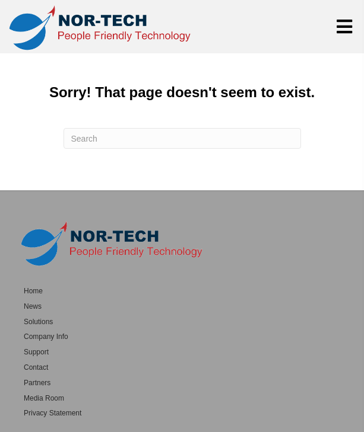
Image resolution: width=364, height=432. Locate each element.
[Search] (182, 138)
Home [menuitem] (33, 291)
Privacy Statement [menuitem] (52, 413)
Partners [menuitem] (37, 383)
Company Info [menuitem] (46, 336)
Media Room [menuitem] (44, 398)
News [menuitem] (33, 306)
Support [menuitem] (36, 352)
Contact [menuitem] (36, 367)
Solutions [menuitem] (38, 322)
